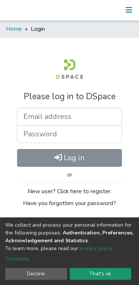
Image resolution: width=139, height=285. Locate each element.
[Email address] (69, 117)
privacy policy (95, 248)
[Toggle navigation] (129, 10)
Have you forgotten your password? (69, 203)
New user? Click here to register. (69, 191)
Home (14, 29)
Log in (69, 158)
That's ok (100, 273)
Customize (17, 258)
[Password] (69, 134)
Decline (36, 273)
